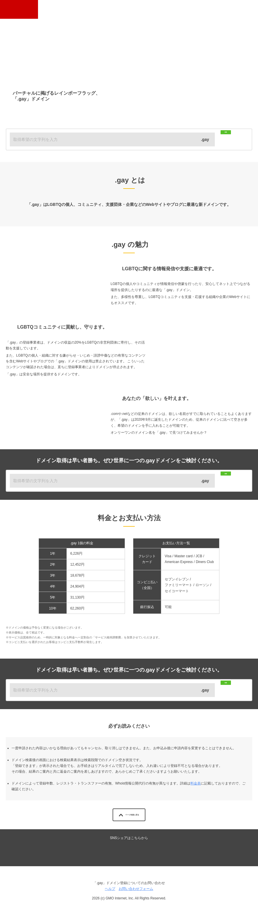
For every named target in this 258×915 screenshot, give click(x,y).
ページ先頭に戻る (129, 814)
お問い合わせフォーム (136, 889)
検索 (231, 139)
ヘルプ (110, 889)
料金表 (195, 783)
